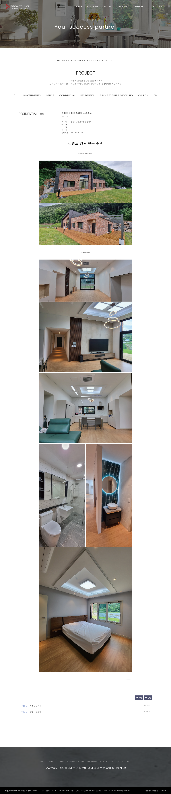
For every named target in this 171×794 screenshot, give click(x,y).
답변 (148, 698)
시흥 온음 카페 (35, 706)
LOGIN (163, 791)
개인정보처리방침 (151, 791)
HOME (78, 6)
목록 (139, 698)
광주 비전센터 (35, 712)
